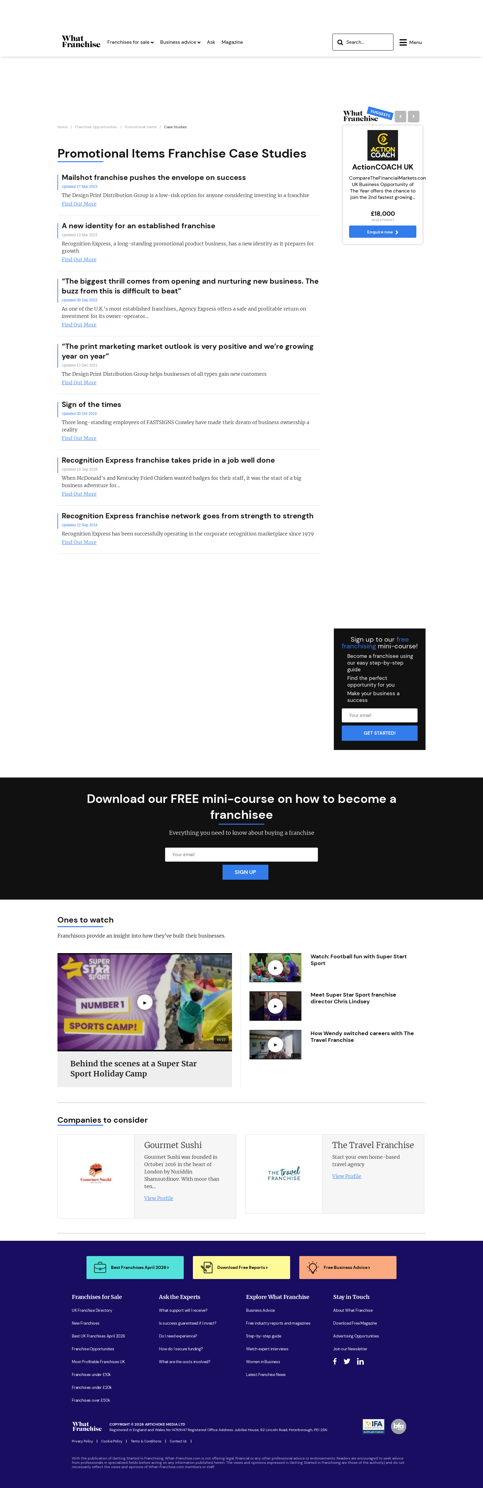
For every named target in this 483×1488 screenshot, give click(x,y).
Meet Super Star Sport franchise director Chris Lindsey (353, 998)
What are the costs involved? (184, 1361)
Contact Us (178, 1441)
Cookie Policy (111, 1441)
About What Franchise (352, 1310)
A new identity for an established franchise (138, 225)
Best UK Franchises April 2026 (98, 1336)
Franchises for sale (130, 42)
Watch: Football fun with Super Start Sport (359, 960)
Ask (211, 42)
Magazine (232, 42)
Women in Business (263, 1361)
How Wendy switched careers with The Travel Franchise (362, 1037)
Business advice (180, 42)
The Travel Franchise (373, 1145)
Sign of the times (91, 404)
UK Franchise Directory (92, 1310)
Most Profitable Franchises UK (98, 1361)
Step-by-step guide (263, 1336)
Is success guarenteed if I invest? (187, 1323)
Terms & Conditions (146, 1441)
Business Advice (260, 1310)
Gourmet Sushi (173, 1145)
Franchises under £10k (91, 1374)
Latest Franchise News (266, 1374)
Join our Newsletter (350, 1349)
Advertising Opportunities (356, 1336)
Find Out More (79, 204)
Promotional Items (141, 127)
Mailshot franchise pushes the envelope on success (154, 177)
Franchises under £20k (92, 1387)
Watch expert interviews (267, 1349)
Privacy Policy (82, 1441)
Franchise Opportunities (96, 127)
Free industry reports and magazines (278, 1323)
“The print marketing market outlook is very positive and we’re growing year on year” (188, 351)
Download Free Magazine (355, 1323)
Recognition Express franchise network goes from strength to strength (188, 515)
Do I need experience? (178, 1336)
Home (62, 127)
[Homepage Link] (81, 47)
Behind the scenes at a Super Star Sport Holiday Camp (133, 1069)
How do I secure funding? (181, 1349)
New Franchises (85, 1323)
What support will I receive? (183, 1310)
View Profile (158, 1198)
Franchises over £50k (91, 1400)
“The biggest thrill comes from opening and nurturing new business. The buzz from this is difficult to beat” (190, 286)
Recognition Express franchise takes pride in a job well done (168, 460)
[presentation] (407, 1119)
